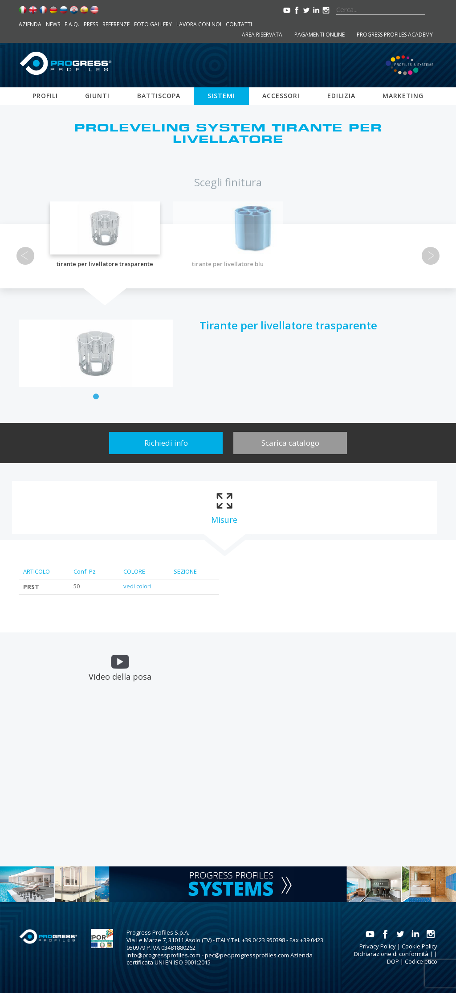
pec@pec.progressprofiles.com (247, 955)
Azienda (30, 24)
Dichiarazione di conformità (391, 954)
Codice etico (421, 961)
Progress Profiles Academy (395, 34)
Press (91, 24)
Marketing (403, 95)
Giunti (97, 95)
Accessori (281, 95)
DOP (393, 961)
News (53, 24)
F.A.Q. (72, 24)
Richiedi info (166, 443)
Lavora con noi (198, 24)
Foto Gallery (153, 24)
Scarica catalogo (290, 443)
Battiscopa (158, 95)
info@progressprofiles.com (163, 955)
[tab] (224, 507)
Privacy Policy (377, 946)
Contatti (239, 24)
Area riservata (262, 34)
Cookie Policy (419, 946)
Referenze (116, 24)
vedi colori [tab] (137, 586)
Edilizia (341, 95)
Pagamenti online (319, 34)
